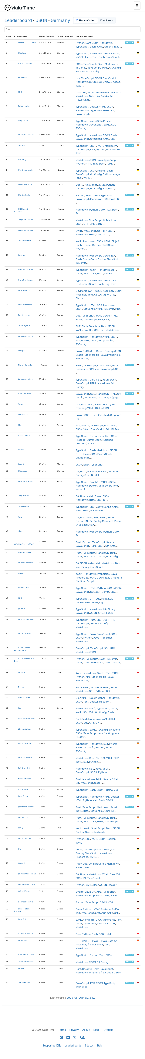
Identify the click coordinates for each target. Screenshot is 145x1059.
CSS (113, 138)
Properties (82, 358)
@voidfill (21, 863)
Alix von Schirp (24, 729)
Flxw (20, 425)
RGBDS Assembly (104, 290)
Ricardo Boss (24, 290)
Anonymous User (25, 135)
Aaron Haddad (24, 743)
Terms (62, 1030)
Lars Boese (23, 796)
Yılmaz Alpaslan (25, 934)
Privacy (74, 1030)
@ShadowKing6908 (26, 884)
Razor (98, 496)
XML (95, 329)
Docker (94, 106)
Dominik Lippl (24, 315)
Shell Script (109, 244)
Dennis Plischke (25, 902)
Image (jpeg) (111, 397)
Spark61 (21, 145)
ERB (107, 690)
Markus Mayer (24, 779)
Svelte (80, 110)
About (86, 1030)
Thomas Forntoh (25, 269)
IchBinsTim (23, 789)
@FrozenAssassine (27, 874)
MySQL (80, 56)
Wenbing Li (23, 159)
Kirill (20, 598)
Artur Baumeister (26, 619)
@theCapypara (25, 757)
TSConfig (81, 67)
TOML (105, 67)
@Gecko (21, 609)
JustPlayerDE (24, 326)
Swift (79, 230)
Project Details (92, 244)
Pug (107, 283)
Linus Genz (23, 940)
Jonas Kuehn (24, 983)
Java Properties (110, 354)
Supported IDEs (51, 1045)
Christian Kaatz (25, 280)
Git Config (115, 67)
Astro (88, 56)
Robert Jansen (25, 552)
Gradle (98, 110)
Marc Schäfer (24, 697)
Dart (88, 42)
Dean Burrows (24, 393)
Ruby (79, 687)
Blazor (79, 298)
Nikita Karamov (25, 63)
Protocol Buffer (85, 439)
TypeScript (82, 46)
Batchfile (94, 96)
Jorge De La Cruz (25, 220)
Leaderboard (18, 20)
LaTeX (96, 909)
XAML (105, 874)
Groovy (108, 46)
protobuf (81, 443)
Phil (20, 92)
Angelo (21, 968)
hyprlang (81, 407)
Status (89, 1045)
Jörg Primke (23, 496)
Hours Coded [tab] (85, 20)
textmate (108, 110)
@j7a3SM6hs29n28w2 (24, 544)
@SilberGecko (24, 195)
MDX (118, 308)
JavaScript (112, 56)
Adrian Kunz (23, 587)
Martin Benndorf (25, 365)
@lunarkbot (23, 817)
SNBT (86, 350)
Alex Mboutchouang (27, 42)
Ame (20, 517)
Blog (96, 1030)
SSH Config (102, 591)
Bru (105, 188)
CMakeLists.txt (106, 923)
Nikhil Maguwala (25, 170)
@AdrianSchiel (25, 838)
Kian (20, 708)
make (110, 912)
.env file (87, 329)
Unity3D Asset (111, 81)
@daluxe (22, 53)
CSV (96, 294)
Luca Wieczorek (25, 305)
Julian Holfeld (24, 241)
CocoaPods (90, 259)
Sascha (21, 255)
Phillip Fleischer (25, 563)
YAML (100, 46)
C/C (84, 940)
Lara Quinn (23, 919)
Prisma (107, 120)
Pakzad (21, 450)
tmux (95, 602)
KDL (110, 598)
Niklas (21, 687)
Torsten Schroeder (26, 718)
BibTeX (115, 429)
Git (111, 96)
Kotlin (93, 269)
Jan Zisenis (23, 506)
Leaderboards (73, 1045)
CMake (105, 96)
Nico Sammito (24, 435)
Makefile (104, 701)
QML (92, 223)
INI (118, 198)
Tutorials (107, 1030)
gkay (20, 531)
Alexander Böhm (25, 481)
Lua (78, 78)
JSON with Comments (108, 92)
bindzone (114, 729)
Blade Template (91, 326)
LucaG (21, 464)
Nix (97, 758)
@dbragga (22, 471)
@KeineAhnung (25, 184)
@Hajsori (22, 350)
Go (98, 230)
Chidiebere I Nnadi (26, 955)
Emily (20, 828)
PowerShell (82, 99)
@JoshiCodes (24, 891)
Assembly (81, 294)
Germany (60, 20)
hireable (129, 42)
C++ (78, 92)
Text (116, 46)
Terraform (96, 687)
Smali (113, 807)
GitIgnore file (107, 294)
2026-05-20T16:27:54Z (81, 997)
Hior (20, 849)
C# (77, 290)
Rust (78, 542)
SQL (113, 124)
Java (100, 159)
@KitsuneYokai (25, 633)
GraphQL (95, 481)
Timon (21, 573)
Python (80, 42)
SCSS (92, 81)
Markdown (106, 42)
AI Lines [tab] (106, 20)
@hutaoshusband (26, 807)
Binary (84, 496)
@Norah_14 (23, 414)
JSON (41, 20)
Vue (92, 120)
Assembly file (83, 944)
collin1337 (22, 78)
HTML (89, 163)
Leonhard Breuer (26, 230)
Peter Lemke (23, 106)
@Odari (21, 672)
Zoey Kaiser (23, 120)
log (101, 602)
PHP (104, 230)
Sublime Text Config (87, 71)
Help (100, 1045)
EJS (99, 81)
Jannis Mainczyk (25, 962)
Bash (93, 46)
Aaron (20, 404)
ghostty (106, 404)
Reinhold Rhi (24, 768)
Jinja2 (115, 241)
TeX (109, 209)
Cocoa (109, 972)
